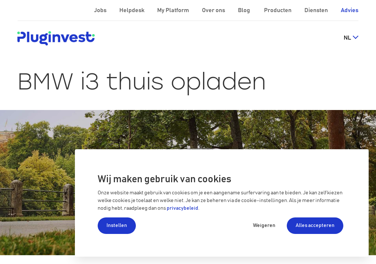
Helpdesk (132, 10)
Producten (278, 10)
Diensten (316, 10)
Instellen (116, 225)
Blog (244, 10)
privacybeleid (182, 208)
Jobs (101, 10)
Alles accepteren (315, 225)
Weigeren (264, 225)
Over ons (214, 10)
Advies (349, 10)
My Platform (173, 10)
